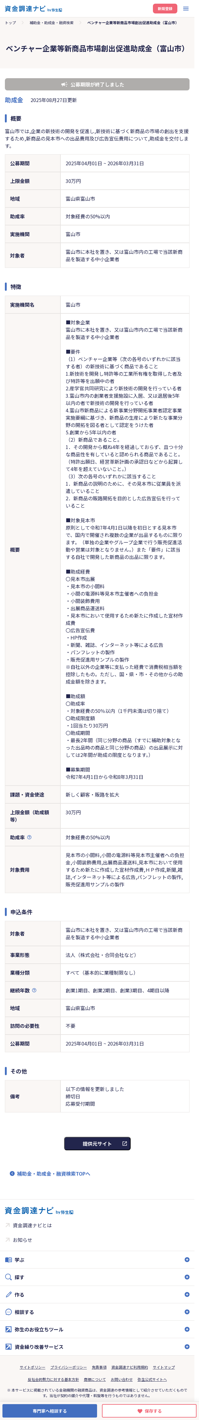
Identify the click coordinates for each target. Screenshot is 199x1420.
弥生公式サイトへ (152, 1379)
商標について (95, 1379)
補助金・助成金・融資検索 (52, 22)
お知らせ (22, 1239)
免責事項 (99, 1367)
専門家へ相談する (50, 1411)
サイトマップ (164, 1367)
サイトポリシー (32, 1367)
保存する (153, 1411)
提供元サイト (97, 1143)
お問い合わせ (122, 1379)
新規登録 (165, 8)
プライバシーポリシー (68, 1367)
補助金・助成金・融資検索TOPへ (53, 1173)
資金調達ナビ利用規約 (129, 1367)
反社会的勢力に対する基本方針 (53, 1379)
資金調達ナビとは (32, 1225)
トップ (10, 22)
